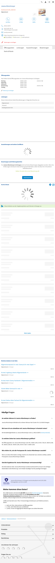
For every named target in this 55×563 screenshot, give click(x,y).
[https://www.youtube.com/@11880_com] (20, 558)
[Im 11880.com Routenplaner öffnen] (50, 184)
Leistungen (20, 48)
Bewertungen (44, 48)
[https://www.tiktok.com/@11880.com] (11, 558)
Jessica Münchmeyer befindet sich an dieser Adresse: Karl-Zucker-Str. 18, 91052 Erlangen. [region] (26, 422)
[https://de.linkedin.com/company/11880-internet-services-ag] (16, 558)
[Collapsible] (52, 418)
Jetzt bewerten (27, 177)
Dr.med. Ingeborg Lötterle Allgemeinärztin (14, 372)
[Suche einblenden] (41, 2)
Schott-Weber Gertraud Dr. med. (10, 388)
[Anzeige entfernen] (54, 557)
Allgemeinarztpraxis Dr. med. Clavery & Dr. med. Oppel (17, 364)
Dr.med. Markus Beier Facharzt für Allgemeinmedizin (17, 400)
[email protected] (45, 432)
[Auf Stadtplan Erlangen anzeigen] (53, 184)
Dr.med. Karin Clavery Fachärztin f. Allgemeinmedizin (17, 380)
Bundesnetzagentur (37, 493)
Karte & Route (8, 51)
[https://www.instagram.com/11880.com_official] (7, 558)
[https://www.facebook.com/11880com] (3, 558)
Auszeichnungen (31, 48)
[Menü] (53, 2)
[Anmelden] (45, 2)
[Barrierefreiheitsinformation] (49, 2)
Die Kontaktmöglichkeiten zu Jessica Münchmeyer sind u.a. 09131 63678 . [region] (26, 432)
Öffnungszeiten (9, 48)
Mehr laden (27, 333)
